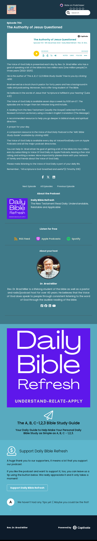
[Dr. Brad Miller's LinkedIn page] (50, 307)
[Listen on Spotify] (74, 239)
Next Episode (29, 186)
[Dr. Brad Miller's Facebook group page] (46, 307)
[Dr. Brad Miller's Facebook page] (43, 307)
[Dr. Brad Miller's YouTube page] (53, 307)
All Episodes (46, 186)
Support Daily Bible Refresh (27, 489)
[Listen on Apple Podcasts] (48, 239)
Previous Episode (66, 186)
